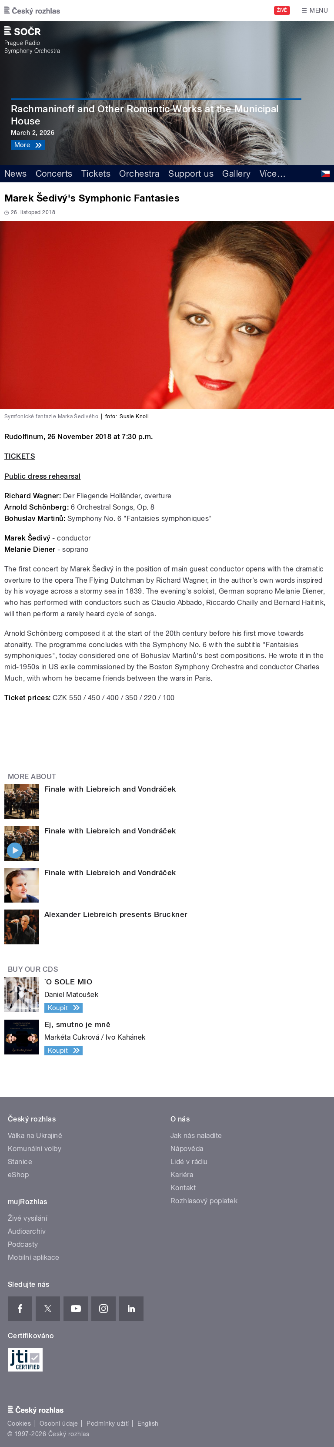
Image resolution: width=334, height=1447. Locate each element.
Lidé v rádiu (189, 1162)
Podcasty (23, 1244)
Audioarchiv (27, 1231)
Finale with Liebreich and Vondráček (110, 789)
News (15, 173)
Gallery (236, 173)
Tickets (95, 173)
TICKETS (19, 456)
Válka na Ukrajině (35, 1135)
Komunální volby (34, 1149)
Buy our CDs (33, 969)
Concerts (54, 173)
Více (273, 173)
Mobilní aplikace (34, 1257)
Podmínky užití (108, 1423)
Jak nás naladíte (196, 1135)
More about (32, 776)
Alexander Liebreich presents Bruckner (115, 914)
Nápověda (187, 1149)
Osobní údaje (59, 1423)
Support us (191, 173)
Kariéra (181, 1175)
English (147, 1423)
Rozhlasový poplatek (203, 1201)
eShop (18, 1175)
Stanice (20, 1162)
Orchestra (139, 173)
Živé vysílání (27, 1218)
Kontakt (183, 1188)
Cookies (19, 1423)
